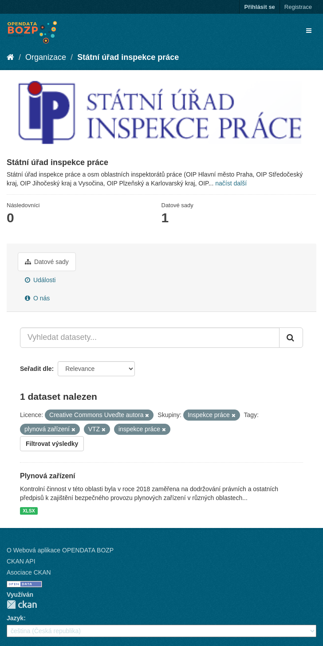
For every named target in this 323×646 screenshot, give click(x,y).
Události (40, 280)
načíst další (231, 183)
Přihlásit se (259, 7)
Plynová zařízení (47, 476)
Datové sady (47, 261)
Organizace (45, 57)
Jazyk (15, 618)
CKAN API (21, 561)
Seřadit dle (36, 368)
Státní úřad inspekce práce (128, 57)
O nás (37, 298)
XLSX (29, 510)
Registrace (298, 7)
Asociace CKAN (29, 572)
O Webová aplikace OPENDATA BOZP (60, 550)
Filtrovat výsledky (52, 443)
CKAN (22, 604)
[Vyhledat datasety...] (150, 337)
